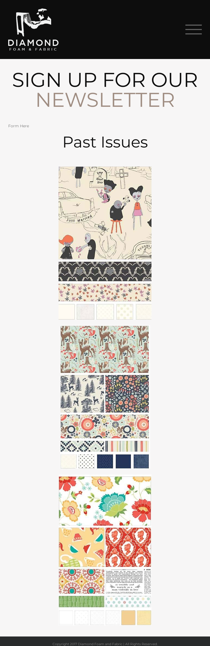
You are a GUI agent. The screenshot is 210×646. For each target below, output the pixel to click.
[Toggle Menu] (193, 29)
